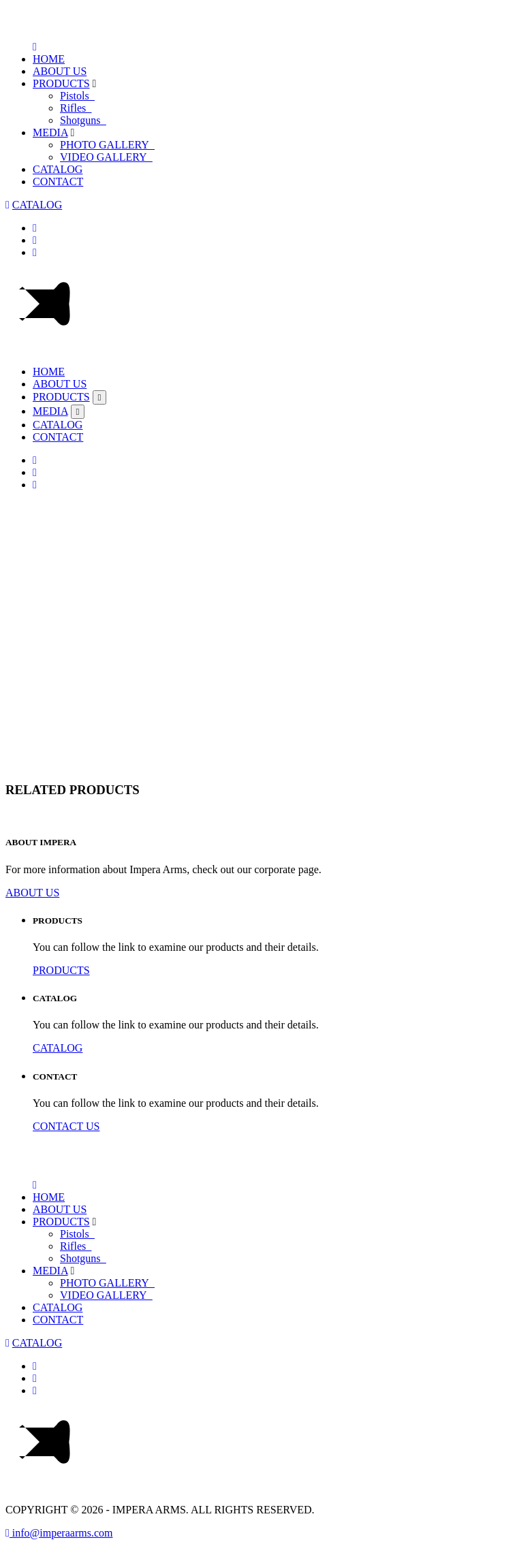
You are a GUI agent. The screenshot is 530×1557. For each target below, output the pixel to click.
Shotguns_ (83, 120)
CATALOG (57, 169)
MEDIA (50, 132)
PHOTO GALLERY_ (107, 145)
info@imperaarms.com (58, 1533)
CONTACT (58, 181)
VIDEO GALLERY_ (106, 157)
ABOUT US (60, 71)
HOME (49, 59)
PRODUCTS (61, 83)
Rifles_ (75, 108)
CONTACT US (66, 1126)
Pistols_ (77, 95)
